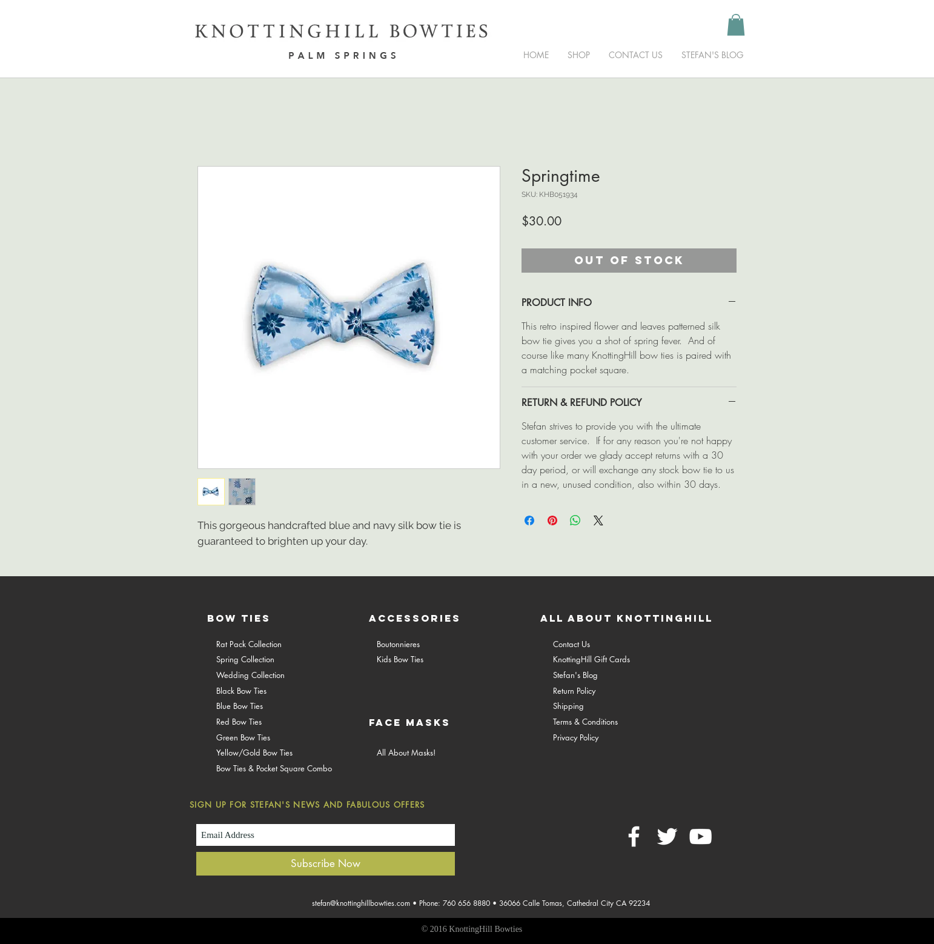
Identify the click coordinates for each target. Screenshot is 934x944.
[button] (736, 25)
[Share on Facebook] (529, 520)
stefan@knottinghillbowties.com (361, 903)
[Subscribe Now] (325, 864)
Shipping (568, 705)
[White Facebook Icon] (634, 836)
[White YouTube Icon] (700, 836)
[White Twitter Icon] (667, 836)
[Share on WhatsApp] (575, 520)
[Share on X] (598, 520)
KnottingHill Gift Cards (591, 659)
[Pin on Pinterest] (552, 520)
